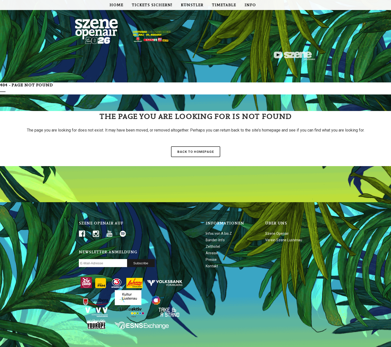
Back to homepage (195, 152)
